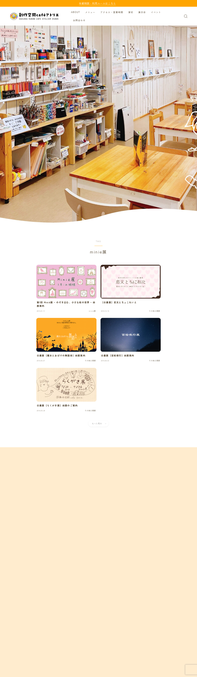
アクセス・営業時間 (112, 12)
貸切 (131, 12)
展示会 (142, 12)
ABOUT (76, 12)
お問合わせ (79, 20)
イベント (157, 12)
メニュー (91, 12)
